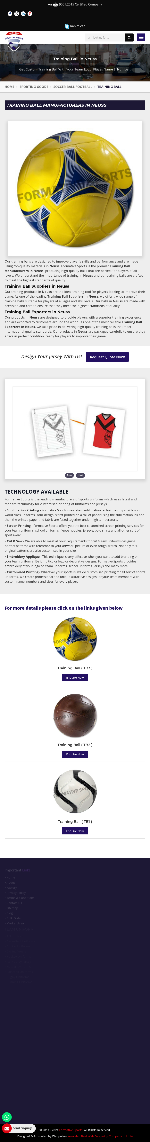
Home (9, 87)
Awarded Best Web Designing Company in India (100, 1136)
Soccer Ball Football (73, 87)
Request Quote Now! (107, 357)
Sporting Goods (34, 87)
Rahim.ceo (75, 26)
